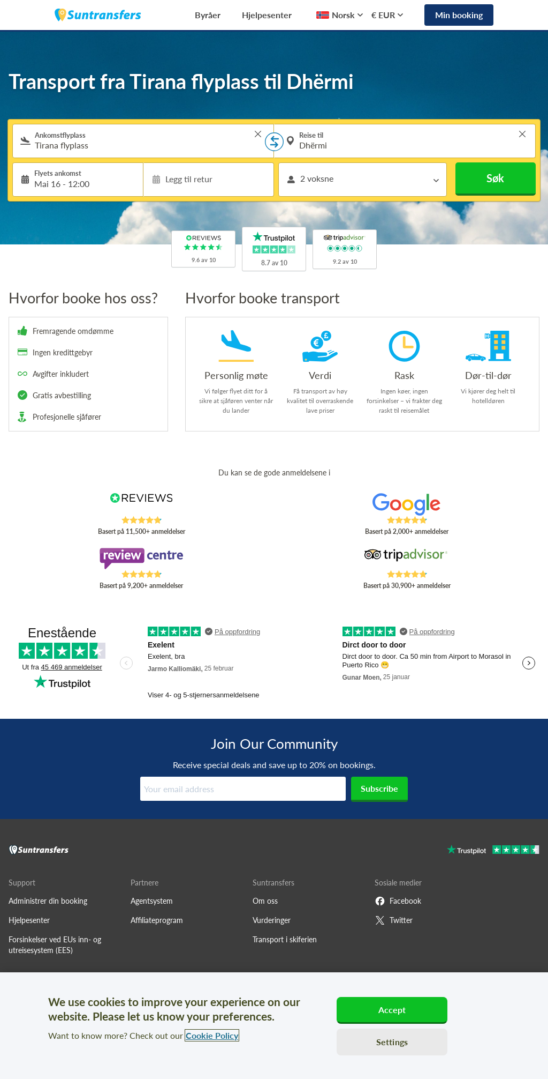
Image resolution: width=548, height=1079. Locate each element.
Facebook (398, 901)
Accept (392, 1009)
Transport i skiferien (285, 939)
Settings (392, 1042)
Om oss (265, 900)
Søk (495, 178)
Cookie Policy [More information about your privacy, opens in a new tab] (212, 1035)
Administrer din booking (48, 900)
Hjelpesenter (267, 15)
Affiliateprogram (157, 920)
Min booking (459, 15)
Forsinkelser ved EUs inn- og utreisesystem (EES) (55, 945)
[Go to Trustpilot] (493, 851)
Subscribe (379, 788)
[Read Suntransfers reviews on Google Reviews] (406, 504)
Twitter (394, 920)
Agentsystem (152, 900)
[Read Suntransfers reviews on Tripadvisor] (406, 558)
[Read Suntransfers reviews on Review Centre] (141, 558)
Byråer (207, 15)
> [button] (258, 134)
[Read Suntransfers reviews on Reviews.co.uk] (141, 504)
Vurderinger (272, 920)
